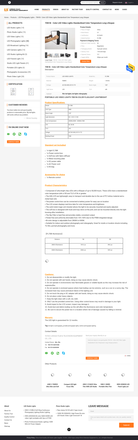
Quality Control (92, 9)
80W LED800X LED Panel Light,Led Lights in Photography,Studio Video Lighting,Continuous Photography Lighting (123, 385)
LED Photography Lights (26, 17)
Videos (55, 9)
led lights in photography (55, 326)
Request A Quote (117, 2)
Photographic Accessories (17, 72)
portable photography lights (71, 326)
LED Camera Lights (14, 50)
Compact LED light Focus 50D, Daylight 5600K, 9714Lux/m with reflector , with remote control (70, 385)
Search (102, 2)
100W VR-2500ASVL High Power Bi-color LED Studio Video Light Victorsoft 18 (71, 414)
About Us (65, 9)
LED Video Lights (13, 37)
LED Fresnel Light (13, 59)
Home (36, 9)
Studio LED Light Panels (16, 63)
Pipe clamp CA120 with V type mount (69, 410)
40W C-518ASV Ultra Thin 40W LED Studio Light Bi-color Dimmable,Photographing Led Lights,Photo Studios (89, 385)
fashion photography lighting (88, 326)
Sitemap (7, 426)
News (117, 9)
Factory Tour (77, 9)
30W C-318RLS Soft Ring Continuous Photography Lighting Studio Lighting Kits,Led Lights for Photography (37, 411)
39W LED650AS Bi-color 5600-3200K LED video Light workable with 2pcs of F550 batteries (39, 417)
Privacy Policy (31, 437)
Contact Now (86, 61)
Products (46, 9)
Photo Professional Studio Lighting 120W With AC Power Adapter (39, 423)
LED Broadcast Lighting (16, 45)
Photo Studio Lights (14, 32)
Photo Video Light (14, 76)
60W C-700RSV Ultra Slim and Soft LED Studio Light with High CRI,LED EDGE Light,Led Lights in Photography (52, 385)
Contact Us (107, 9)
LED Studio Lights (14, 28)
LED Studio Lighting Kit (15, 54)
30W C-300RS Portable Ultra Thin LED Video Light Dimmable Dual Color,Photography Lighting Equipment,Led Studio (105, 385)
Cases (124, 9)
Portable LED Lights (14, 68)
